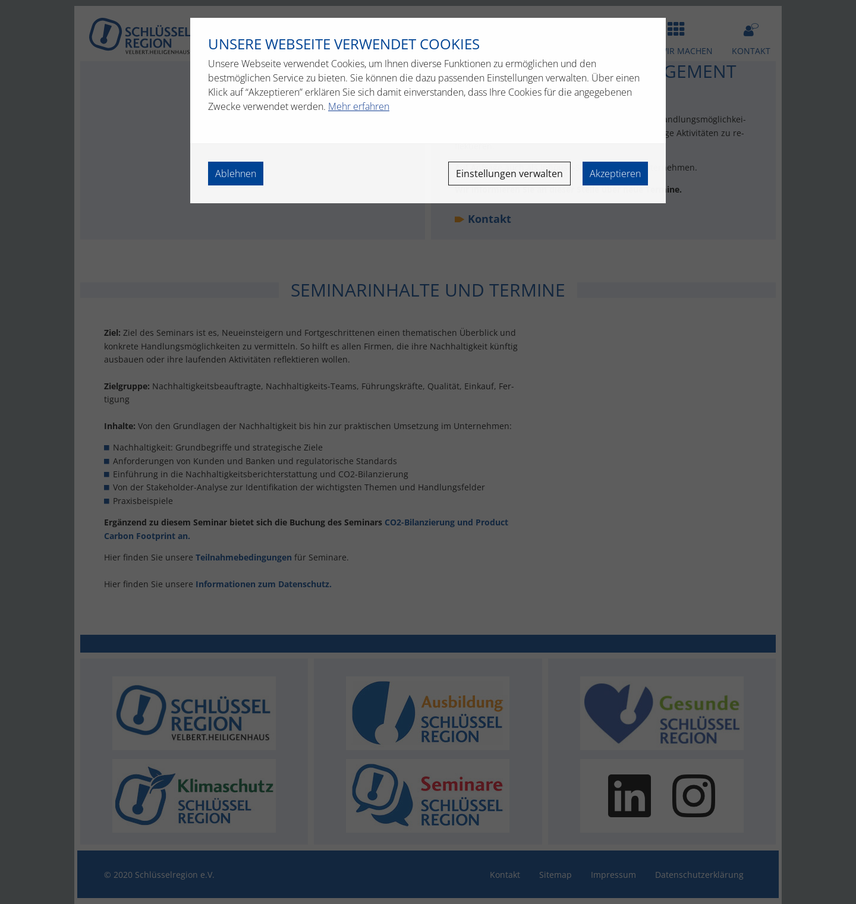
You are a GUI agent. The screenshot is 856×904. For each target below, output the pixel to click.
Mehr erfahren (358, 106)
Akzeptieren (615, 173)
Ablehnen (235, 173)
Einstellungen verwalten (509, 173)
